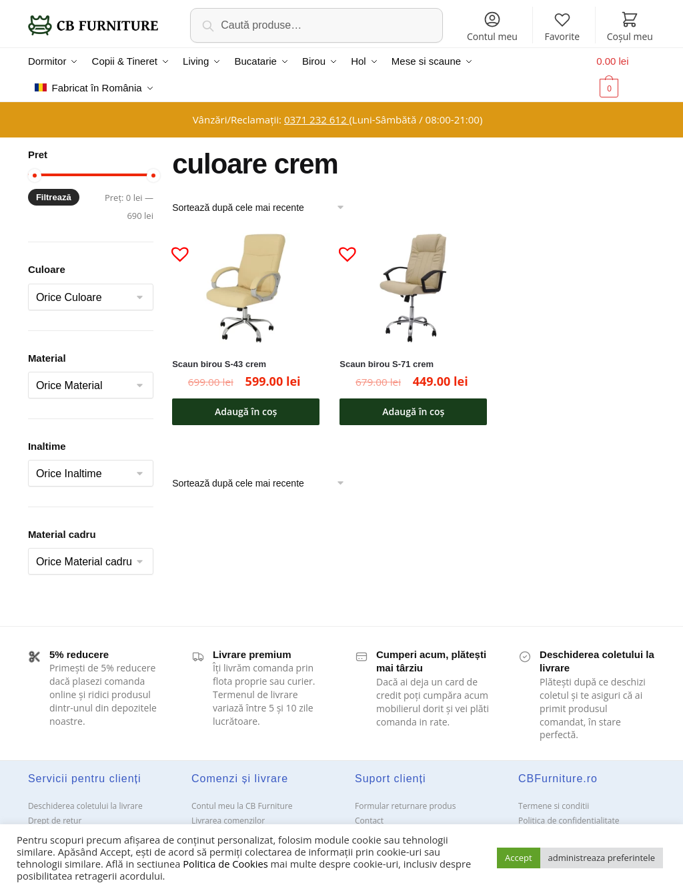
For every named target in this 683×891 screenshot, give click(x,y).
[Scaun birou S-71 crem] (413, 288)
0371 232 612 (316, 119)
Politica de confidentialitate (568, 820)
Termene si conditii (553, 806)
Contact (369, 820)
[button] (175, 248)
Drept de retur (54, 820)
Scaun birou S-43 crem (219, 364)
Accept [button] (518, 858)
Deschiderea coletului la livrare (85, 806)
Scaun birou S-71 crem (386, 364)
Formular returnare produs (405, 806)
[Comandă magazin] (263, 207)
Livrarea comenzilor (228, 820)
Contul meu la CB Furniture (242, 806)
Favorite (562, 26)
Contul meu (492, 26)
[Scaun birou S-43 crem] (245, 288)
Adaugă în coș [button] (246, 411)
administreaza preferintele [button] (601, 858)
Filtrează (53, 197)
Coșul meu (630, 26)
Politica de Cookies (225, 863)
